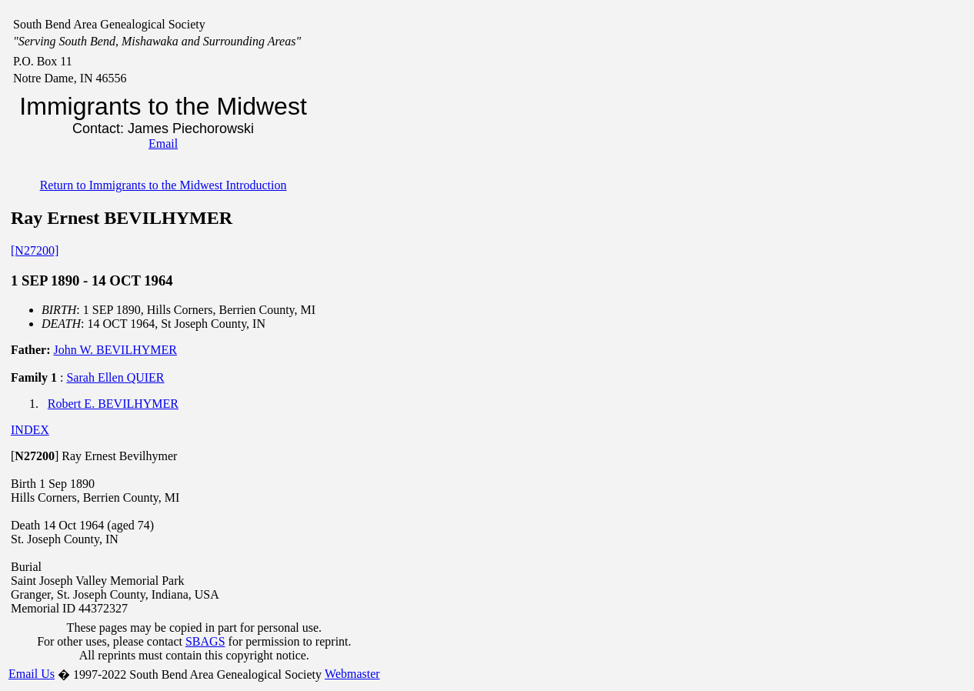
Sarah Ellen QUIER (115, 377)
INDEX (30, 429)
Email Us (31, 673)
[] (34, 455)
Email (163, 143)
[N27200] (34, 250)
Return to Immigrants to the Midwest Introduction (163, 185)
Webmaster (352, 673)
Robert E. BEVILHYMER (113, 403)
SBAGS (205, 641)
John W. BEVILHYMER (115, 349)
